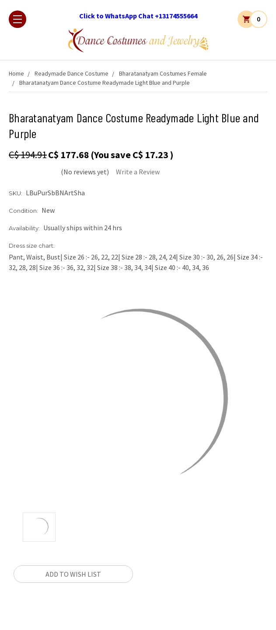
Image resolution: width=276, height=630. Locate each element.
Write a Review (138, 171)
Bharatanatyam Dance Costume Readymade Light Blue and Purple (104, 83)
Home (16, 73)
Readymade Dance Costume (71, 73)
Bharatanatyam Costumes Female (163, 73)
